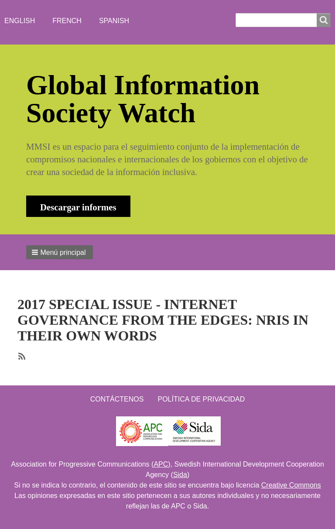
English (19, 20)
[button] (59, 252)
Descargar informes (78, 207)
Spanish (114, 20)
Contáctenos (117, 399)
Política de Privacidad (201, 399)
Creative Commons (291, 485)
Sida (180, 474)
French (67, 20)
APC (161, 464)
